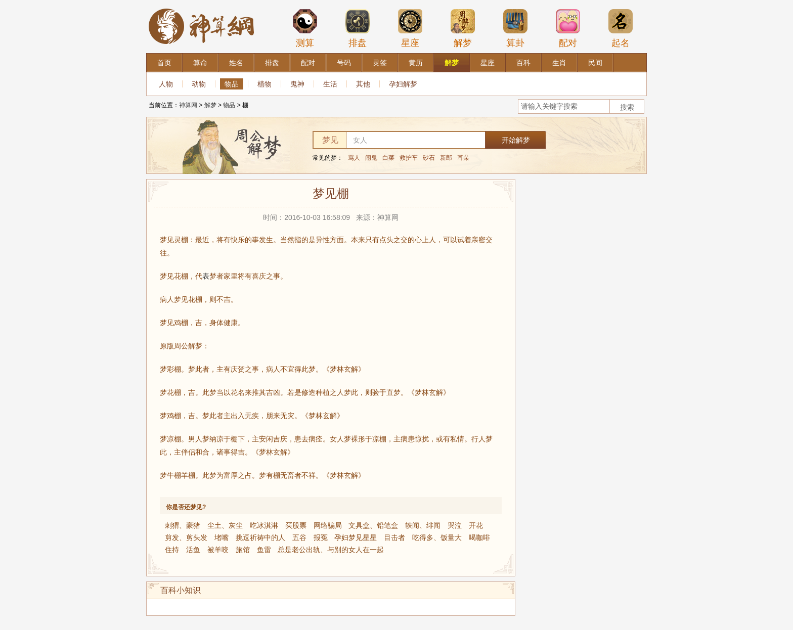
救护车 (409, 157)
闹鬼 (371, 157)
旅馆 (243, 550)
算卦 (515, 28)
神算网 (188, 105)
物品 (232, 84)
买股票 (295, 525)
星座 (410, 28)
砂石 (429, 157)
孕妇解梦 (403, 84)
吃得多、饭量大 (437, 537)
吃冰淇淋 (264, 525)
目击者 (394, 537)
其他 (363, 84)
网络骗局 (328, 525)
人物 (166, 84)
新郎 (446, 157)
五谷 (299, 537)
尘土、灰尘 (225, 525)
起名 (620, 28)
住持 (172, 550)
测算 (305, 28)
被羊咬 (218, 550)
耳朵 (463, 157)
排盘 (357, 28)
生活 (330, 84)
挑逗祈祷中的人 (260, 537)
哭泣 (455, 525)
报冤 (321, 537)
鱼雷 (264, 550)
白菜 (388, 157)
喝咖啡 (479, 537)
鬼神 (297, 84)
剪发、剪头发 (186, 537)
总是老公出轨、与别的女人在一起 (331, 550)
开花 (476, 525)
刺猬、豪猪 (182, 525)
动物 (199, 84)
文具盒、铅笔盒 (373, 525)
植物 (264, 84)
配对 (568, 28)
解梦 (462, 28)
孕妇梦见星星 (355, 537)
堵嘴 (221, 537)
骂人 (354, 157)
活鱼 (193, 550)
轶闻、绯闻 (422, 525)
